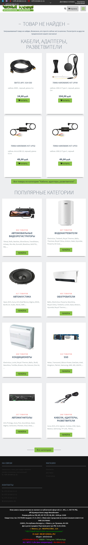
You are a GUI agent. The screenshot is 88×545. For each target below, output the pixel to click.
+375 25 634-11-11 (9, 498)
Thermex (50, 241)
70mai (5, 241)
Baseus (50, 429)
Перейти (22, 253)
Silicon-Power (66, 362)
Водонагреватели (66, 233)
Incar (26, 425)
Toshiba (14, 365)
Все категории (44, 449)
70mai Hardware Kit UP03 (65, 145)
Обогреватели (66, 296)
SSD (66, 357)
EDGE (37, 302)
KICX (9, 302)
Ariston (67, 241)
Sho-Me (12, 244)
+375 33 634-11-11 (9, 494)
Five (19, 423)
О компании (80, 3)
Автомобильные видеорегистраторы (22, 234)
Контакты (81, 2)
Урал (5, 302)
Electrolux (51, 238)
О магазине (50, 476)
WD (74, 365)
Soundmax (26, 423)
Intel (81, 362)
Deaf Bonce (24, 302)
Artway (6, 244)
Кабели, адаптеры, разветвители (66, 419)
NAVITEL (33, 244)
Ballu (77, 238)
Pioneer (20, 425)
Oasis (72, 305)
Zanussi (30, 365)
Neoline (16, 241)
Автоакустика (22, 296)
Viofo (11, 241)
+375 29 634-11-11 (9, 491)
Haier (73, 241)
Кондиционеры (22, 357)
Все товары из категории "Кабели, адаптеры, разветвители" (44, 181)
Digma (31, 302)
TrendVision (33, 241)
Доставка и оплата (67, 2)
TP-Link (64, 429)
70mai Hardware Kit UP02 (23, 145)
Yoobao (69, 426)
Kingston (50, 365)
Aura (14, 302)
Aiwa (30, 425)
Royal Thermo (68, 238)
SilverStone (24, 241)
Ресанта (50, 244)
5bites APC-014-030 (23, 82)
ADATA (78, 365)
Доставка (49, 473)
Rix (25, 365)
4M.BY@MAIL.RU (9, 501)
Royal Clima (59, 241)
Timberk (59, 238)
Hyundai (79, 241)
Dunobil (19, 244)
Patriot (57, 365)
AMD (70, 365)
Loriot (66, 305)
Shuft (36, 362)
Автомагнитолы (22, 417)
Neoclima (71, 302)
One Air (36, 365)
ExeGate (75, 362)
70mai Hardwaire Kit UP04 (65, 82)
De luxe (57, 244)
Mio (4, 247)
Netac (49, 362)
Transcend (56, 362)
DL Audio (11, 305)
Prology (10, 423)
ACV (17, 302)
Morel (18, 305)
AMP (22, 305)
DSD (74, 426)
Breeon (77, 305)
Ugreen (62, 426)
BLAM (5, 305)
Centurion (13, 425)
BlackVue (26, 244)
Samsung (64, 365)
